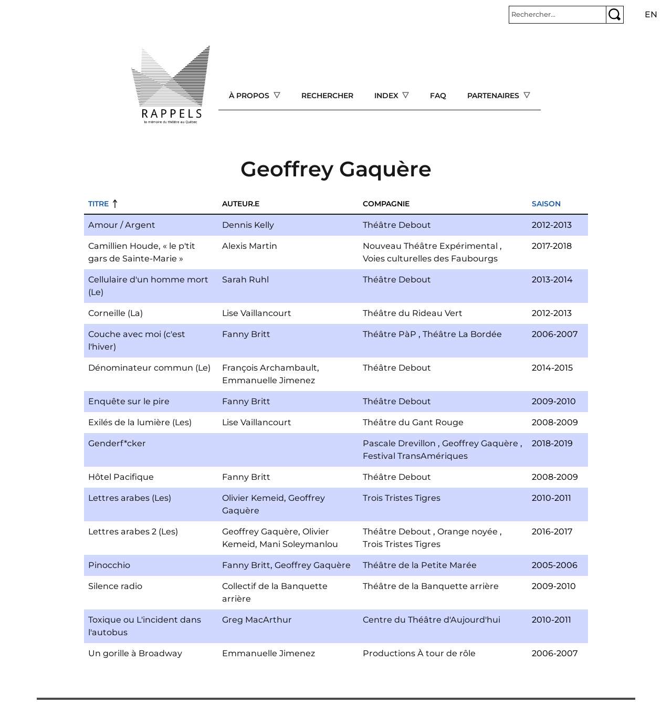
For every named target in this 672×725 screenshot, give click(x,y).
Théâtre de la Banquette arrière (431, 586)
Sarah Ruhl (245, 280)
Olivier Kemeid (253, 498)
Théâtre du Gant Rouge (413, 422)
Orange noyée (467, 532)
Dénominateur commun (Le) (149, 368)
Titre (98, 203)
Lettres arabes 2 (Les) (133, 532)
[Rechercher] (557, 15)
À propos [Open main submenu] (250, 95)
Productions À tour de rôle (419, 653)
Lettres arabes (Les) (129, 498)
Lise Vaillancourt (256, 313)
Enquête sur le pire (129, 401)
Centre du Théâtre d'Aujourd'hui (431, 620)
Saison (546, 203)
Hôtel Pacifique (121, 477)
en (651, 14)
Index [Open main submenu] (387, 95)
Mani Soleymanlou (298, 544)
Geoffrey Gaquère (480, 443)
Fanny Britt (246, 334)
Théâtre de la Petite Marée (420, 565)
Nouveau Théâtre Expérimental (430, 246)
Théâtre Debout (397, 225)
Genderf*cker (117, 443)
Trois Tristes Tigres (401, 498)
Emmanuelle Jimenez (268, 380)
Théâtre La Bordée (462, 334)
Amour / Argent (121, 225)
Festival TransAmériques (415, 456)
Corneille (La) (115, 313)
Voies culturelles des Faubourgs (430, 259)
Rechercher (327, 95)
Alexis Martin (249, 246)
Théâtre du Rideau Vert (413, 313)
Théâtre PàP (389, 334)
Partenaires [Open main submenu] (494, 95)
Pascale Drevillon (399, 443)
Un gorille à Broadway (135, 653)
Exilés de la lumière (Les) (140, 422)
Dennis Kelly (248, 225)
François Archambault (269, 368)
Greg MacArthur (257, 620)
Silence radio (115, 586)
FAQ (438, 95)
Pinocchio (109, 565)
